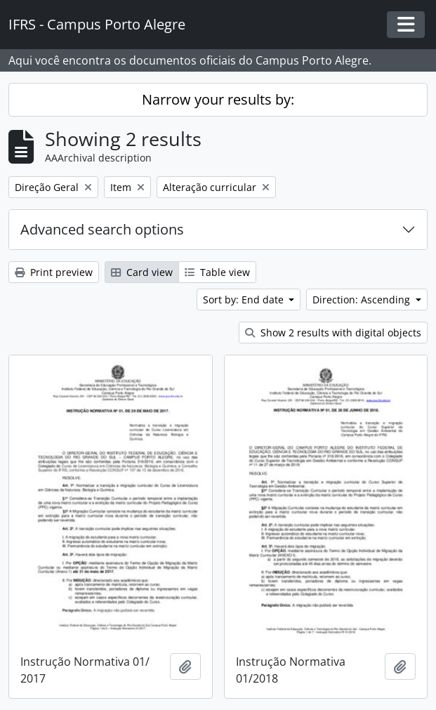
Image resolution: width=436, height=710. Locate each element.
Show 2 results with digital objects (333, 332)
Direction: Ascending (362, 299)
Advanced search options (102, 229)
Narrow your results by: (218, 99)
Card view (142, 272)
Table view (217, 272)
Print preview (54, 272)
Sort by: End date (244, 299)
